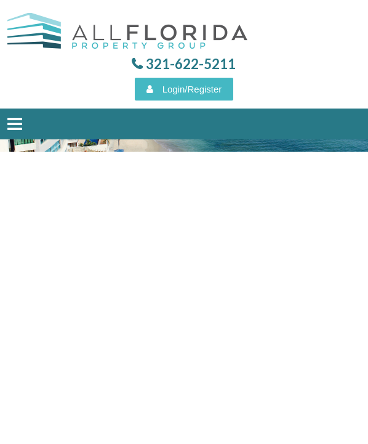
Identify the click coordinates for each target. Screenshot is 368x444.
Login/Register (192, 89)
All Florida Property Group (128, 34)
